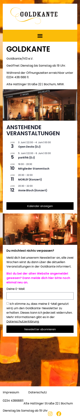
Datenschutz (37, 392)
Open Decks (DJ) (29, 147)
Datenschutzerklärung (22, 321)
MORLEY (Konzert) (30, 179)
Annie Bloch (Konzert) (32, 190)
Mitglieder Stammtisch (33, 168)
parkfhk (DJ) (26, 157)
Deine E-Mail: (15, 289)
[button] (40, 36)
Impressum (11, 392)
